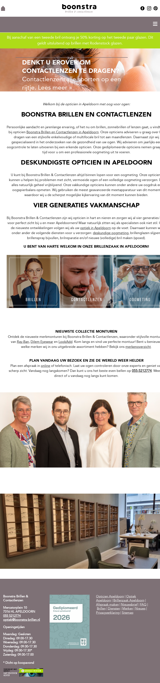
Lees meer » (55, 88)
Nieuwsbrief (129, 604)
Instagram (149, 8)
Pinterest (156, 8)
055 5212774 (12, 616)
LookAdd (65, 342)
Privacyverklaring (108, 613)
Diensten (114, 608)
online (45, 366)
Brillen (101, 608)
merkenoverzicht (138, 347)
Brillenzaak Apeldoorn (128, 600)
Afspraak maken (107, 604)
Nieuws (140, 608)
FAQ (143, 604)
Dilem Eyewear (42, 342)
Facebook (142, 8)
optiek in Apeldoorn (95, 228)
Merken (127, 608)
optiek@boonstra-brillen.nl (21, 620)
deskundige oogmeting (111, 233)
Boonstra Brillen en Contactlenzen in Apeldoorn (62, 132)
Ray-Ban (23, 342)
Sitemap (127, 613)
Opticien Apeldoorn (110, 596)
